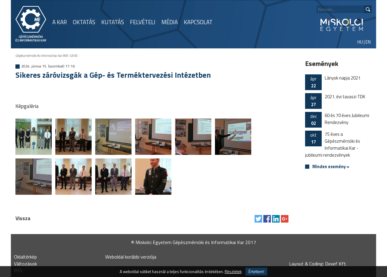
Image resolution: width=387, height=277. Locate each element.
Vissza (23, 218)
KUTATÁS (112, 22)
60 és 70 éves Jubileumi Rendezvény (337, 120)
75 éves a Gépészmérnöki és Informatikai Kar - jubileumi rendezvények (332, 144)
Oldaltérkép (25, 256)
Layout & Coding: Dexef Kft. (318, 263)
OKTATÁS (84, 22)
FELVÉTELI (142, 22)
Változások (25, 263)
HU (360, 41)
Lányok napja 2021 (332, 82)
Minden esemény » (330, 167)
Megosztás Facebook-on (267, 219)
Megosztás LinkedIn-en (276, 219)
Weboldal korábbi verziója (130, 256)
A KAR (59, 22)
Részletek (233, 272)
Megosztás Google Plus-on (284, 219)
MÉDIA (169, 22)
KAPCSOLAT (198, 22)
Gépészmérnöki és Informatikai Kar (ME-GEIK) (46, 55)
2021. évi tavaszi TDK (335, 101)
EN (368, 41)
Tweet (258, 219)
